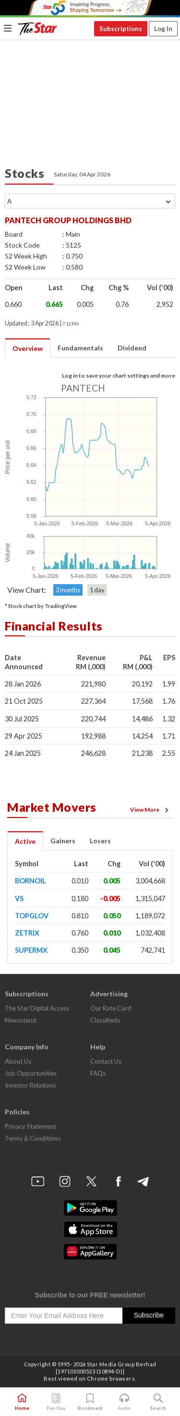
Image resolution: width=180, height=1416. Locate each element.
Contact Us (105, 1061)
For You (56, 1402)
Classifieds (105, 1020)
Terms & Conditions (32, 1138)
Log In (163, 29)
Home (22, 1402)
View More (150, 810)
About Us (18, 1061)
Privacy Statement (30, 1126)
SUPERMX (31, 950)
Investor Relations (30, 1085)
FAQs (98, 1073)
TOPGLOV (31, 916)
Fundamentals (80, 348)
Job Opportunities (31, 1073)
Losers (100, 841)
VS (19, 898)
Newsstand (20, 1020)
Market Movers (51, 807)
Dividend (132, 348)
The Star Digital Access (37, 1008)
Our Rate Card (110, 1008)
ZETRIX (27, 933)
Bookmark (90, 1402)
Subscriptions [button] (120, 29)
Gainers (62, 841)
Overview (27, 348)
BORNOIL (30, 881)
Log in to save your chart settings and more (118, 375)
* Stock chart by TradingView (41, 606)
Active (25, 841)
